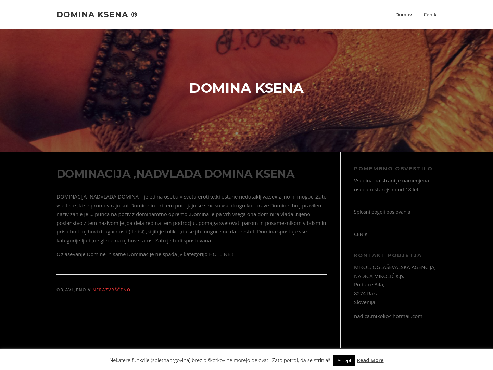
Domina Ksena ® (97, 14)
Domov (403, 14)
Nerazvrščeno (111, 290)
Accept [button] (345, 360)
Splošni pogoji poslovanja (382, 211)
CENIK (361, 234)
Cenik (430, 14)
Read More (370, 360)
